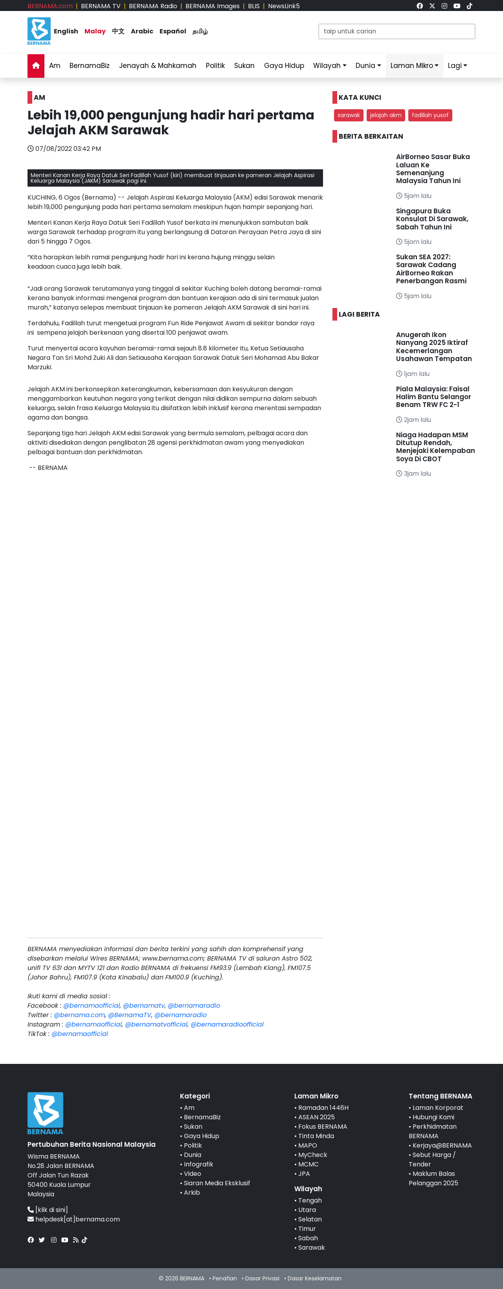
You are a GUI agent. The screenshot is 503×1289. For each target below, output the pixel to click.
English (66, 31)
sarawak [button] (349, 115)
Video (192, 1173)
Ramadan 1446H (323, 1107)
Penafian (225, 1278)
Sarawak (311, 1247)
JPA (304, 1173)
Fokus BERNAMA (322, 1126)
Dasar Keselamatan (314, 1278)
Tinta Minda (316, 1135)
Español (173, 31)
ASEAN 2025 (316, 1117)
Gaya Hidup (284, 65)
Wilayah (327, 65)
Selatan (310, 1219)
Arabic (142, 31)
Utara (307, 1209)
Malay (95, 31)
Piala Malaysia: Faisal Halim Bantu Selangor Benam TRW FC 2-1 (433, 397)
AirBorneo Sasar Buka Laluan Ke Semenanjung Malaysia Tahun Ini (433, 168)
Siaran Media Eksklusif (217, 1183)
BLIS (254, 6)
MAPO (307, 1145)
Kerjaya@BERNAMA (442, 1145)
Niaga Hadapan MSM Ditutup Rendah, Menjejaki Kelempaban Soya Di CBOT (435, 447)
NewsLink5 (284, 6)
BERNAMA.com (50, 6)
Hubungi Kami (433, 1117)
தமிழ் (200, 31)
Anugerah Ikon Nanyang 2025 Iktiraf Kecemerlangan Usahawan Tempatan (434, 346)
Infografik (198, 1164)
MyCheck (312, 1154)
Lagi (455, 65)
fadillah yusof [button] (430, 115)
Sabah (308, 1238)
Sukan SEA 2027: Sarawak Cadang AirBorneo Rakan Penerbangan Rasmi (432, 269)
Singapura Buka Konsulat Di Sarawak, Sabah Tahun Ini (432, 219)
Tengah (310, 1200)
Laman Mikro (412, 65)
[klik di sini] (51, 1209)
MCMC (308, 1164)
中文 (118, 31)
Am (55, 65)
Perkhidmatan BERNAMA (433, 1131)
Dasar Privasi (262, 1278)
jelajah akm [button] (386, 115)
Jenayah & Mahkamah (157, 65)
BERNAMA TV (101, 6)
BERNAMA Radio (153, 6)
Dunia (365, 65)
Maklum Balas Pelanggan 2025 (433, 1178)
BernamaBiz (90, 65)
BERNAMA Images (212, 6)
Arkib (192, 1192)
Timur (307, 1228)
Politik (215, 65)
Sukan (244, 65)
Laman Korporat (438, 1107)
